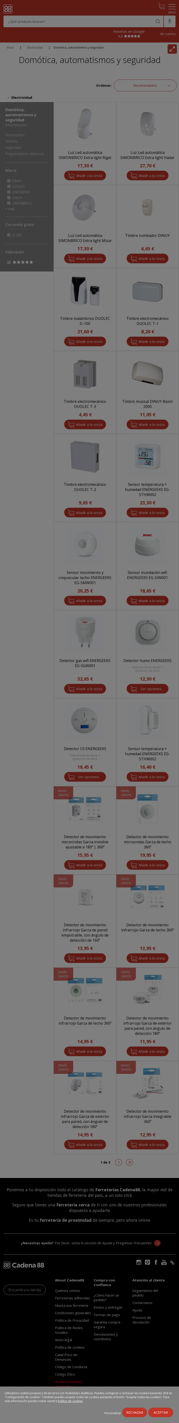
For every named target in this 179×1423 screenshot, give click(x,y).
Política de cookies (70, 1401)
